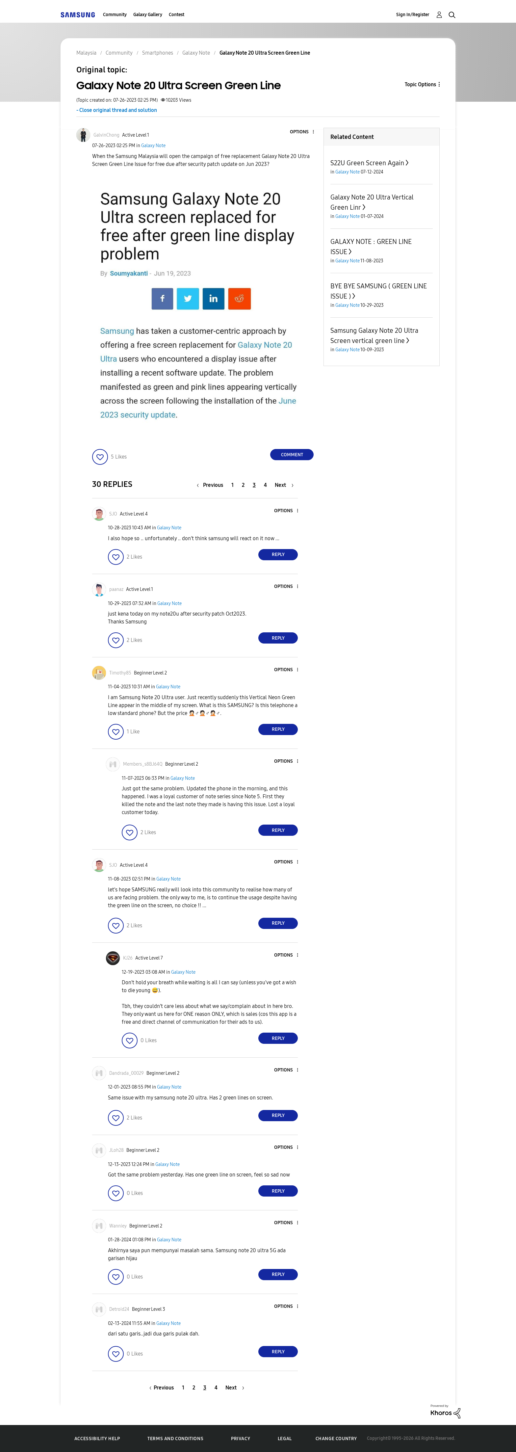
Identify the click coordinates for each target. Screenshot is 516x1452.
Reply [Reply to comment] (278, 554)
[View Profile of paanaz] (116, 589)
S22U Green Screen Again (367, 163)
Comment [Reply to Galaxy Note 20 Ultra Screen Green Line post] (292, 455)
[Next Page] (284, 485)
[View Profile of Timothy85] (120, 673)
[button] (302, 132)
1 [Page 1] (232, 485)
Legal (285, 1438)
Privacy (240, 1438)
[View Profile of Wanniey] (118, 1226)
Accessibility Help (97, 1438)
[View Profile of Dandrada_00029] (126, 1073)
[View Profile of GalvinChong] (106, 135)
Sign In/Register (412, 14)
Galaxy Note (153, 145)
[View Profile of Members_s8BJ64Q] (143, 764)
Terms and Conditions (175, 1438)
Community (115, 14)
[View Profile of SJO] (113, 514)
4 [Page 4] (265, 485)
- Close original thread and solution (116, 110)
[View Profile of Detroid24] (119, 1309)
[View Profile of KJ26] (128, 958)
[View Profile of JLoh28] (116, 1150)
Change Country (336, 1438)
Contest (176, 14)
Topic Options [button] (420, 84)
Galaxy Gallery (147, 14)
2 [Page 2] (243, 485)
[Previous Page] (211, 485)
